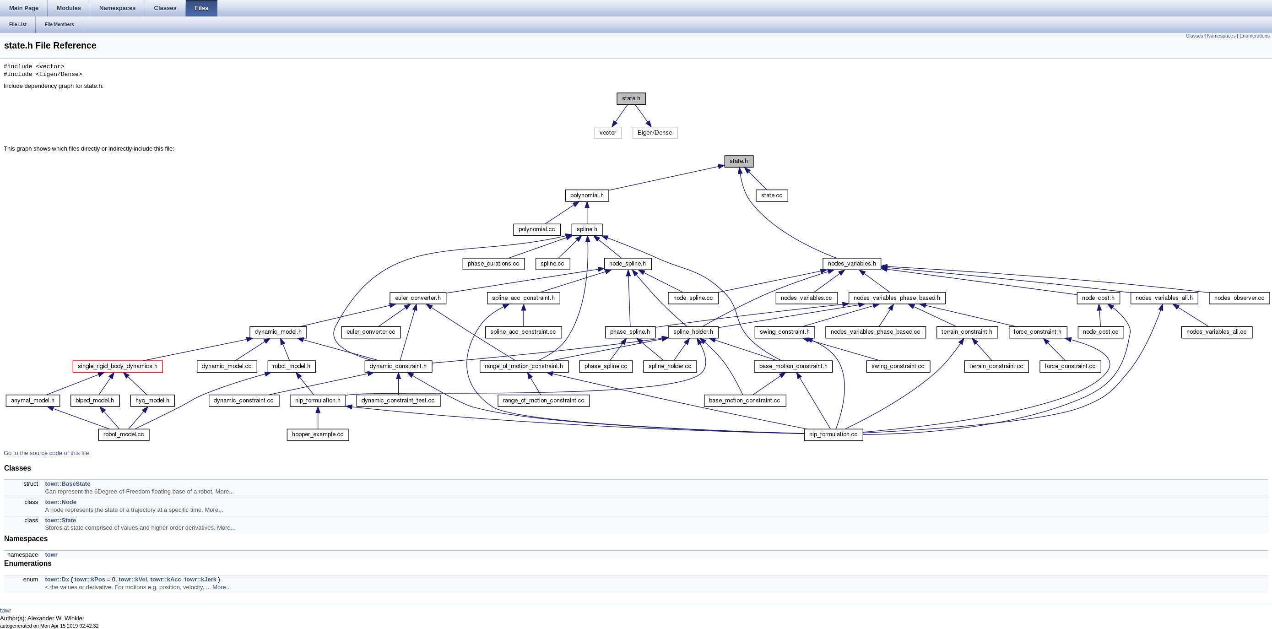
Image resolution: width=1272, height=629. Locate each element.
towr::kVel (133, 579)
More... (225, 491)
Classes (1194, 35)
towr (51, 554)
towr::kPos (90, 579)
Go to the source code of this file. (47, 453)
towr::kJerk (200, 579)
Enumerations (1255, 35)
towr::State (60, 520)
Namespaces (1221, 35)
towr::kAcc (166, 579)
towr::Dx (57, 579)
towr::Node (60, 502)
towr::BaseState (67, 483)
